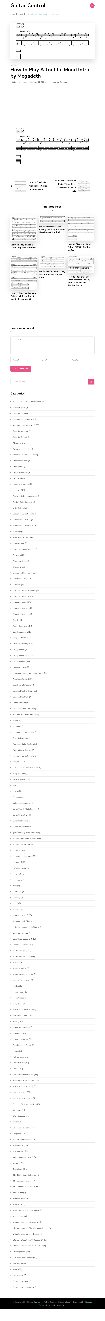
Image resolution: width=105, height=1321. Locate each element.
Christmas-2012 (20, 583)
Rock (15, 1073)
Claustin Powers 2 (22, 618)
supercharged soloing (23, 1162)
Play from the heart (22, 1032)
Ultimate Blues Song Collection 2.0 (30, 1244)
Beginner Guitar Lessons (24, 500)
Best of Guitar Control (23, 506)
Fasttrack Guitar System (24, 748)
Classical (17, 589)
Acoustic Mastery (21, 435)
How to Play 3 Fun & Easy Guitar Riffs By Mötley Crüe (50, 276)
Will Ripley (18, 1268)
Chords (16, 571)
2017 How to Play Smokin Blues (28, 406)
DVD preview (19, 654)
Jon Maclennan (20, 920)
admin (13, 82)
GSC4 (15, 796)
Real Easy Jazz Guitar (23, 1049)
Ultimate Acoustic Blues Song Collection (32, 1232)
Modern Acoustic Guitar (24, 979)
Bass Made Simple (22, 489)
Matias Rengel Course (23, 961)
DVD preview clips (22, 660)
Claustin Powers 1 (22, 613)
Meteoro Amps (20, 973)
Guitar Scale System (22, 849)
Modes (16, 990)
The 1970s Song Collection (26, 1179)
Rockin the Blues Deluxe (24, 1085)
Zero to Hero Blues (22, 1286)
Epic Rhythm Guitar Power (26, 719)
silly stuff (17, 1114)
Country (17, 624)
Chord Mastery (20, 565)
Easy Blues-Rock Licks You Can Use (30, 677)
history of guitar (20, 872)
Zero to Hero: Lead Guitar (25, 1291)
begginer (17, 494)
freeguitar (18, 766)
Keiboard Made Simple (24, 925)
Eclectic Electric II (21, 701)
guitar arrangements (23, 807)
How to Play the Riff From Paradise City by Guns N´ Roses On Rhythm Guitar (80, 283)
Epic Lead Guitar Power (24, 713)
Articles (16, 483)
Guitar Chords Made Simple (26, 813)
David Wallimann (21, 636)
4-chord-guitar (20, 412)
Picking (16, 1026)
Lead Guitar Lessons (22, 943)
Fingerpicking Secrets (23, 754)
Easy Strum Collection (23, 689)
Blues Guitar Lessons (23, 530)
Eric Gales (17, 731)
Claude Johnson (20, 607)
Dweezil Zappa (20, 672)
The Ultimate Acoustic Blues (27, 1191)
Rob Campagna (20, 1061)
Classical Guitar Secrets (24, 601)
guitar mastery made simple (26, 837)
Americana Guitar (21, 465)
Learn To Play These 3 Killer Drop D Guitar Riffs (22, 248)
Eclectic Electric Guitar (24, 695)
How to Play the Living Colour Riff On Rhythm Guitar (80, 247)
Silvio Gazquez (20, 1120)
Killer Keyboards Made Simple (27, 931)
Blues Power (19, 548)
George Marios (20, 784)
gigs (15, 790)
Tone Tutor (18, 1197)
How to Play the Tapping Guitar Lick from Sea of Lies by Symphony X (20, 299)
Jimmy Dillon (19, 914)
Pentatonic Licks (20, 1020)
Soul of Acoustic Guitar (24, 1144)
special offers (19, 1156)
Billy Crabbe (19, 512)
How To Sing (19, 878)
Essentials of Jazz (21, 742)
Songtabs (17, 1138)
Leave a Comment (60, 82)
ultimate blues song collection (27, 1238)
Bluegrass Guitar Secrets (25, 518)
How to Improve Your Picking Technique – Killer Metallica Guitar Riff (51, 231)
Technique (18, 1173)
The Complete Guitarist (24, 1185)
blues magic (18, 536)
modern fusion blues (23, 984)
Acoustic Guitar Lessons (24, 429)
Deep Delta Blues (21, 642)
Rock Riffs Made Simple (24, 1079)
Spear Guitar (19, 1150)
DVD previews (20, 666)
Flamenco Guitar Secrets (25, 760)
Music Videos (19, 1002)
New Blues (18, 1008)
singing (16, 1126)
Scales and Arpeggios (23, 1091)
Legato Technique (21, 949)
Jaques (16, 902)
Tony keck (17, 1209)
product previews (21, 1043)
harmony (17, 866)
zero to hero (19, 1280)
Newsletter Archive (22, 1014)
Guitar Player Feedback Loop (27, 843)
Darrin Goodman (21, 630)
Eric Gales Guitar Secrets (25, 736)
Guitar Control (28, 5)
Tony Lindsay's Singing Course (27, 1215)
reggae (16, 1055)
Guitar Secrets (20, 855)
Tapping (17, 1167)
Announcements (21, 477)
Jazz (14, 908)
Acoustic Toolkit (21, 441)
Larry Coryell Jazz (21, 937)
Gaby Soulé (18, 778)
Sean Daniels (19, 1097)
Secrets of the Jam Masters (26, 1108)
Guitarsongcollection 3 (24, 860)
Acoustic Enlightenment (24, 424)
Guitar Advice (19, 801)
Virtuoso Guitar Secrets (24, 1262)
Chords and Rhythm (22, 577)
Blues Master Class (22, 542)
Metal (13, 65)
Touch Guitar (19, 1221)
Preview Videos (20, 1038)
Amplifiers (18, 471)
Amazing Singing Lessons (25, 459)
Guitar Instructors (21, 825)
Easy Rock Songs (21, 683)
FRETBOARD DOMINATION (26, 772)
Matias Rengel (20, 955)
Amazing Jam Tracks (22, 453)
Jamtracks (17, 896)
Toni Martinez (19, 1203)
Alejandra (17, 447)
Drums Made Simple (23, 648)
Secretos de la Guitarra (24, 1103)
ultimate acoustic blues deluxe (28, 1226)
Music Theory (19, 996)
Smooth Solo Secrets (23, 1132)
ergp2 (16, 725)
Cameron (17, 559)
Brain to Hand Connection (25, 553)
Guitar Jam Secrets (22, 831)
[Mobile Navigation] (92, 5)
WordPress (61, 1310)
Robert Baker (19, 1067)
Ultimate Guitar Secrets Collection (29, 1250)
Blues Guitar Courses (23, 524)
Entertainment (20, 707)
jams (15, 890)
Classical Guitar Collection (25, 595)
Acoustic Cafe (19, 418)
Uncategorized (20, 1256)
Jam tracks (18, 884)
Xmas (15, 1274)
